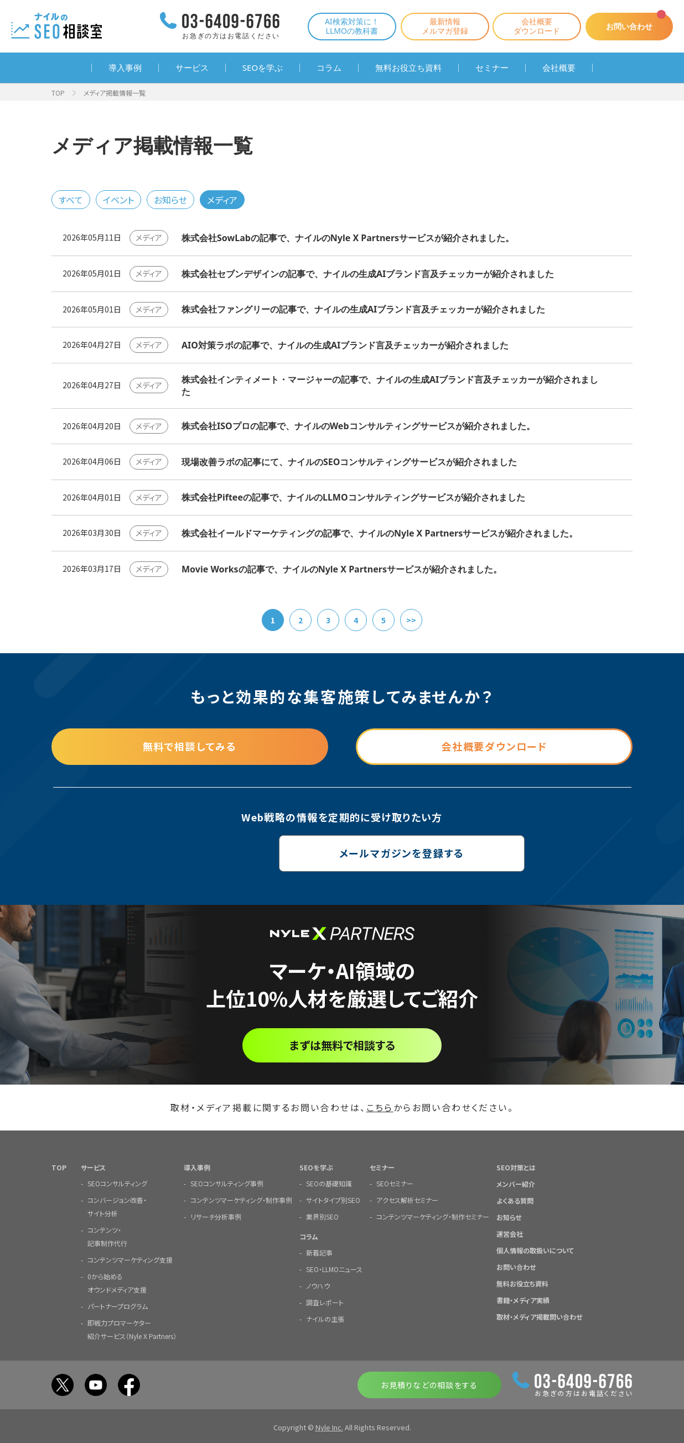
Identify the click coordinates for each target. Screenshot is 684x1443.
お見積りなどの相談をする (429, 1384)
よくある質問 (514, 1200)
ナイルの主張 (325, 1318)
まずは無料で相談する (342, 1045)
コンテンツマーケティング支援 (130, 1259)
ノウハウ (318, 1285)
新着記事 (319, 1252)
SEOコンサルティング (117, 1182)
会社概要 (559, 68)
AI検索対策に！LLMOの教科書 (351, 26)
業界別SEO (322, 1216)
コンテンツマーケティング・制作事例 (241, 1199)
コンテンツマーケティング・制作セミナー (432, 1216)
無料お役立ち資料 (408, 68)
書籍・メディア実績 (523, 1299)
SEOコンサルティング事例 (226, 1182)
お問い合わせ (628, 26)
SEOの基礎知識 (329, 1182)
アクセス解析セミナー (407, 1199)
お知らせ (170, 199)
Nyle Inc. (329, 1426)
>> (411, 620)
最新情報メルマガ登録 (444, 26)
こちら (379, 1107)
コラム (329, 68)
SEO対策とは (516, 1166)
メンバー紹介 (515, 1183)
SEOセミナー (394, 1182)
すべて (71, 199)
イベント (118, 199)
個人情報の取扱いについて (535, 1249)
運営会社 (509, 1233)
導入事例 (125, 68)
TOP (58, 92)
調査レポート (325, 1301)
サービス (192, 68)
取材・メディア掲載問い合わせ (539, 1316)
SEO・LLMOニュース (334, 1268)
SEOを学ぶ (262, 68)
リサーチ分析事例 (215, 1216)
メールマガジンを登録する (342, 853)
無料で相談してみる (190, 746)
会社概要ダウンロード (535, 26)
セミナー (492, 68)
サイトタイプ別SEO (333, 1199)
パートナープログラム (117, 1305)
